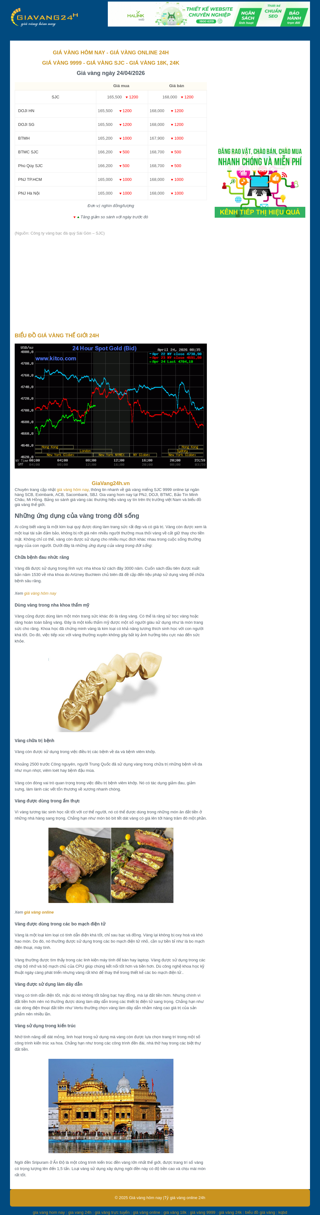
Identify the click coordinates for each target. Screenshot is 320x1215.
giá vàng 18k (175, 1212)
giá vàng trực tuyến (112, 1212)
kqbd (282, 1212)
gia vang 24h (79, 1212)
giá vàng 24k (230, 1212)
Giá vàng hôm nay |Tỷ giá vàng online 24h (167, 1197)
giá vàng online (39, 912)
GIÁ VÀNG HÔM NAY (79, 53)
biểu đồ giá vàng (260, 1212)
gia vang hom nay (49, 1212)
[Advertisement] (111, 284)
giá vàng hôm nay (73, 489)
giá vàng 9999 (203, 1212)
